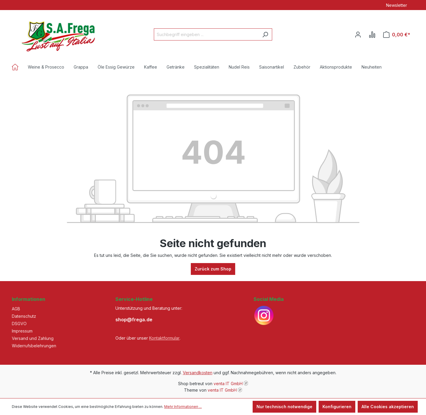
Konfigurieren (336, 406)
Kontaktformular (164, 338)
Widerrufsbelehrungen (34, 345)
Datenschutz (24, 316)
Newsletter (396, 5)
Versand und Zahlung (33, 338)
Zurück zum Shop (213, 268)
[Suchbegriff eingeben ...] (206, 34)
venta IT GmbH (228, 383)
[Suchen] (265, 34)
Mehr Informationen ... (183, 406)
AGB (16, 308)
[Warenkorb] (396, 34)
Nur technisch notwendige (284, 406)
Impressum (22, 330)
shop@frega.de (133, 319)
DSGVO (19, 323)
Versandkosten (197, 372)
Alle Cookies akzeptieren (388, 406)
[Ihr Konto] (358, 34)
